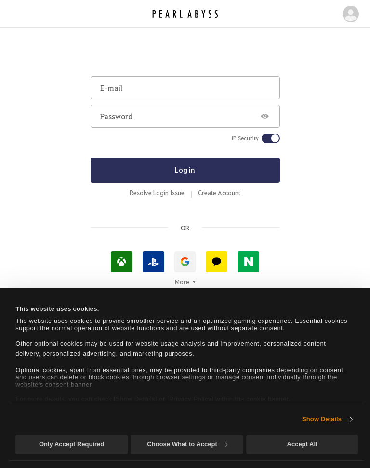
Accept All (302, 444)
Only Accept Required (71, 444)
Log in (185, 169)
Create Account (219, 193)
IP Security (245, 138)
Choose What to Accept (187, 444)
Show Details (322, 419)
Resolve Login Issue (157, 193)
